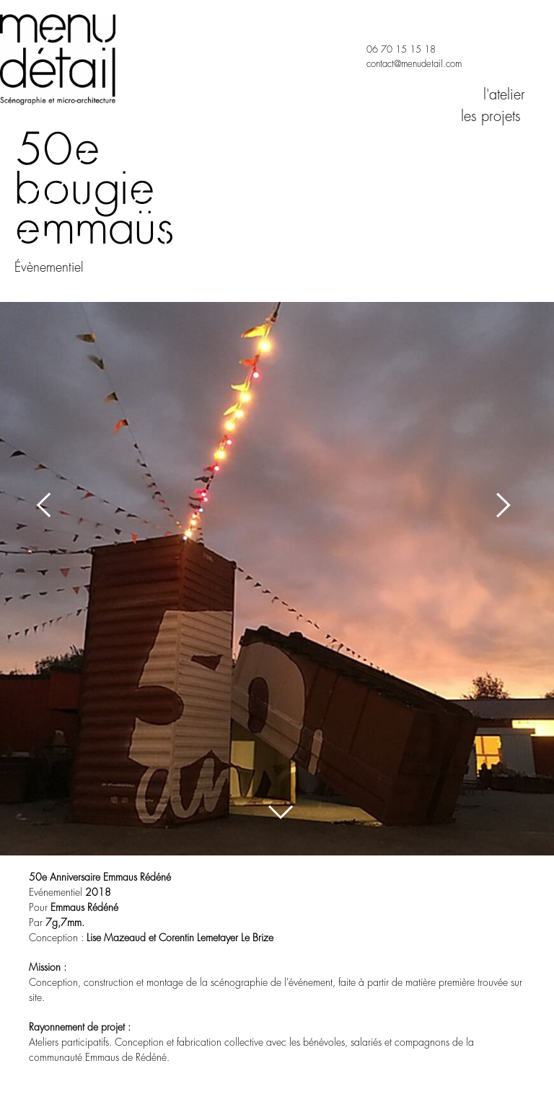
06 (372, 49)
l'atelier (504, 94)
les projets (493, 116)
